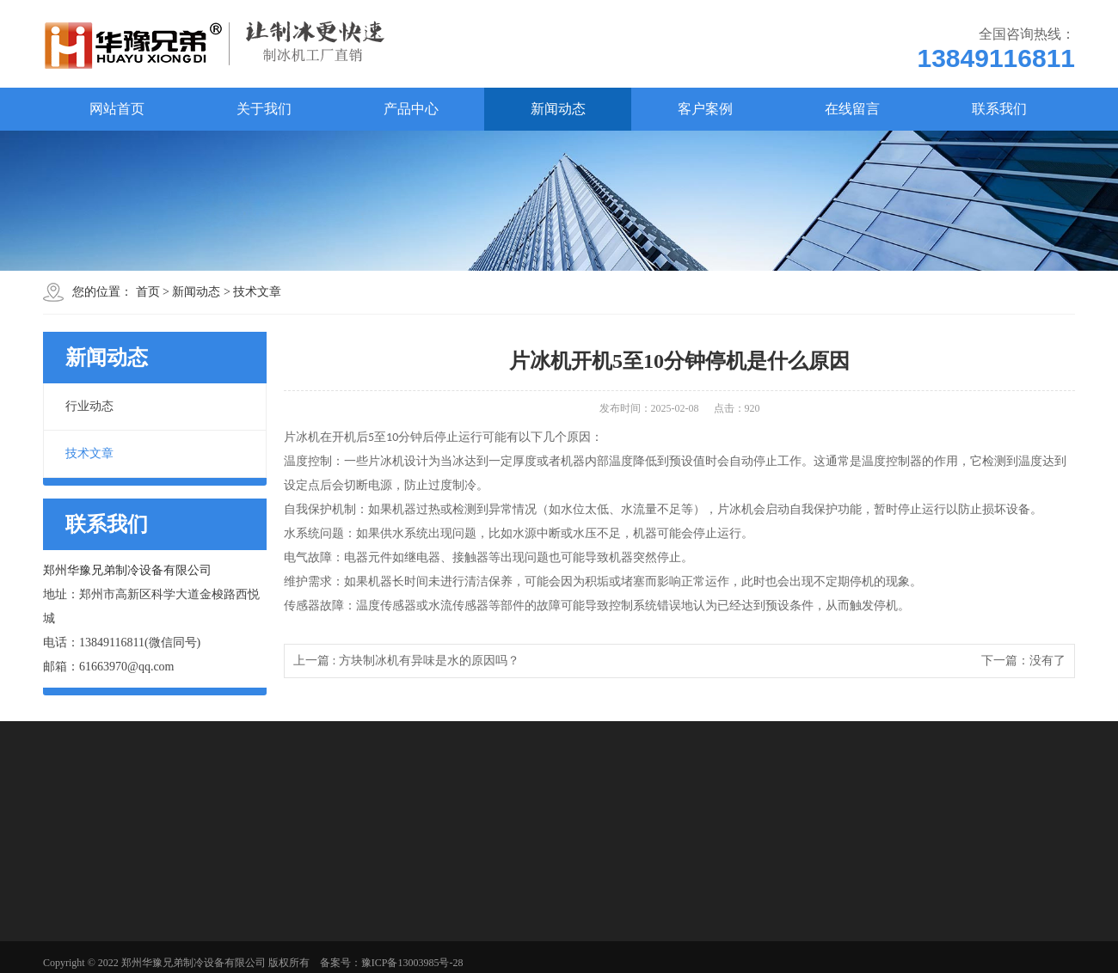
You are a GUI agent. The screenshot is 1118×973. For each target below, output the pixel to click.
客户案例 (705, 108)
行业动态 (89, 406)
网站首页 (116, 108)
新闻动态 (558, 108)
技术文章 (257, 291)
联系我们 (999, 108)
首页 (148, 291)
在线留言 (852, 108)
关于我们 (264, 108)
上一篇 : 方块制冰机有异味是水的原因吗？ (406, 660)
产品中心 (411, 108)
